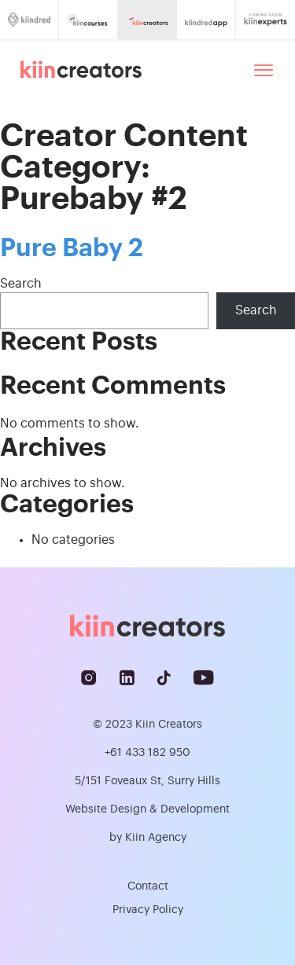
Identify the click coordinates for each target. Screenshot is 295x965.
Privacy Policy (147, 909)
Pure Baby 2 (71, 248)
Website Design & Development (147, 809)
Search (21, 283)
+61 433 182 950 (147, 752)
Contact (147, 886)
